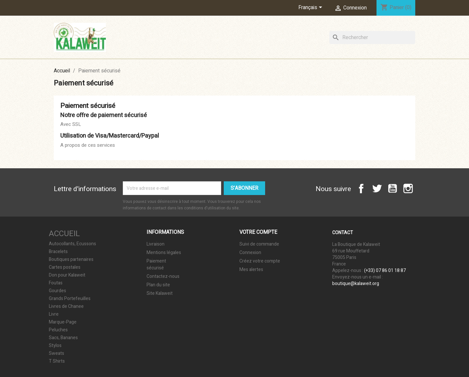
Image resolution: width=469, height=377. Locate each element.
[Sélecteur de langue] (311, 8)
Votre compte (258, 232)
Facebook (361, 188)
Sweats (56, 353)
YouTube (392, 188)
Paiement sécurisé (156, 264)
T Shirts (57, 361)
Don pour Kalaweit (67, 275)
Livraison (155, 244)
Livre (54, 314)
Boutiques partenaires (71, 259)
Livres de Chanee (66, 306)
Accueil (64, 233)
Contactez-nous (163, 276)
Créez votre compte (259, 261)
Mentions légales (164, 252)
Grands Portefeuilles (70, 298)
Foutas (56, 283)
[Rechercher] (372, 37)
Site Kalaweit (160, 293)
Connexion (250, 252)
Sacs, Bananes (63, 338)
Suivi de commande (259, 244)
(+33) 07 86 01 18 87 (385, 270)
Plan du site (158, 284)
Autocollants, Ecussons (72, 244)
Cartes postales (64, 267)
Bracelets (58, 251)
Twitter (376, 188)
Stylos (55, 345)
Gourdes (57, 291)
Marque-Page (63, 322)
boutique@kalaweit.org (355, 283)
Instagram (408, 188)
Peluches (58, 330)
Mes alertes (251, 269)
